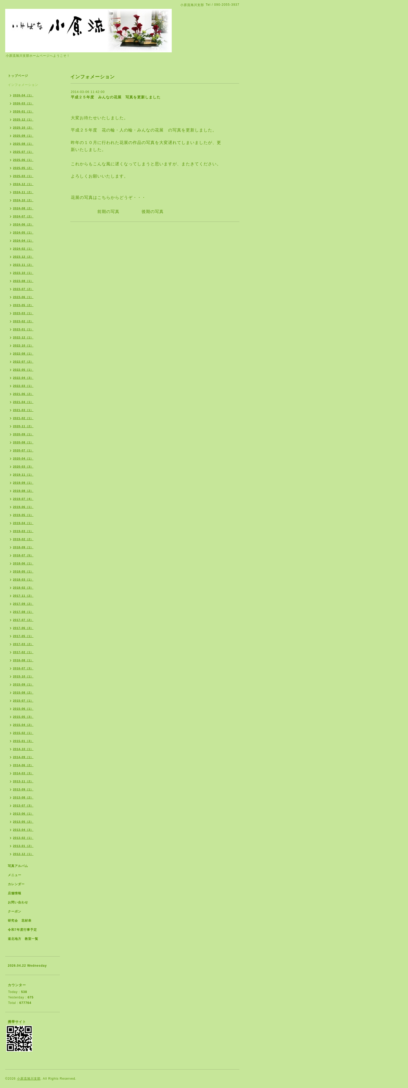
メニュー (14, 875)
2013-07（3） (23, 805)
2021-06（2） (23, 393)
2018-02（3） (23, 587)
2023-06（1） (23, 297)
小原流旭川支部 (29, 1078)
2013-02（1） (23, 837)
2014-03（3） (23, 773)
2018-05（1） (23, 571)
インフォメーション (23, 85)
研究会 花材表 (19, 920)
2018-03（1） (23, 579)
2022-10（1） (23, 345)
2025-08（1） (23, 143)
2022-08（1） (23, 353)
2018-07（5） (23, 555)
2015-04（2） (23, 724)
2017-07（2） (23, 619)
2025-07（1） (23, 151)
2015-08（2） (23, 692)
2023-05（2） (23, 305)
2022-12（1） (23, 337)
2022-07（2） (23, 361)
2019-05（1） (23, 515)
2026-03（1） (23, 103)
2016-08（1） (23, 660)
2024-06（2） (23, 224)
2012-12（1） (23, 854)
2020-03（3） (23, 466)
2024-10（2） (23, 200)
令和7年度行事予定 (22, 930)
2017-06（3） (23, 628)
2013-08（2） (23, 797)
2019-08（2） (23, 490)
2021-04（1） (23, 402)
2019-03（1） (23, 531)
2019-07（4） (23, 498)
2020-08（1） (23, 442)
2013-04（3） (23, 829)
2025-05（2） (23, 167)
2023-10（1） (23, 272)
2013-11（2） (23, 781)
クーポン (14, 911)
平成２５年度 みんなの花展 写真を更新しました (116, 97)
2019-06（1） (23, 506)
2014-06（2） (23, 765)
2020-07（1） (23, 450)
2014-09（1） (23, 757)
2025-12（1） (23, 119)
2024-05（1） (23, 232)
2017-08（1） (23, 611)
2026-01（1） (23, 111)
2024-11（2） (23, 192)
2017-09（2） (23, 603)
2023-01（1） (23, 329)
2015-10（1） (23, 676)
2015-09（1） (23, 684)
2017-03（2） (23, 644)
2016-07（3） (23, 668)
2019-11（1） (23, 474)
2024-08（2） (23, 208)
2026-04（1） (23, 95)
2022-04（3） (23, 377)
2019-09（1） (23, 482)
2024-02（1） (23, 248)
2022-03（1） (23, 385)
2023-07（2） (23, 289)
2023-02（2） (23, 321)
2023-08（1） (23, 280)
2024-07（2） (23, 216)
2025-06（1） (23, 159)
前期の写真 (106, 211)
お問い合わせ (18, 902)
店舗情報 (14, 893)
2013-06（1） (23, 813)
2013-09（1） (23, 789)
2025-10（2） (23, 127)
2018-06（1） (23, 563)
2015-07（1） (23, 700)
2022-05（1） (23, 369)
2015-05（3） (23, 716)
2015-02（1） (23, 732)
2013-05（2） (23, 821)
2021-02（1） (23, 418)
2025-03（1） (23, 176)
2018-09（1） (23, 547)
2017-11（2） (23, 595)
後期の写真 (153, 211)
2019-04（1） (23, 523)
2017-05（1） (23, 636)
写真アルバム (18, 866)
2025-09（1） (23, 135)
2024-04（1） (23, 240)
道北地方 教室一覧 (23, 939)
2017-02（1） (23, 652)
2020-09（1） (23, 434)
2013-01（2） (23, 845)
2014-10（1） (23, 749)
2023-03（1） (23, 313)
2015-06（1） (23, 708)
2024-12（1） (23, 184)
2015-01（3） (23, 741)
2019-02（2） (23, 539)
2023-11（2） (23, 264)
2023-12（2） (23, 256)
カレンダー (16, 884)
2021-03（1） (23, 410)
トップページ (18, 76)
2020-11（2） (23, 426)
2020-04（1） (23, 458)
